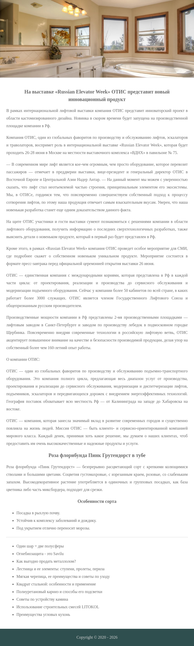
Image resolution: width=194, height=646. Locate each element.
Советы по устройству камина (42, 599)
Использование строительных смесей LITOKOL (57, 607)
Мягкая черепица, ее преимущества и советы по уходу (63, 576)
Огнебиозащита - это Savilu (40, 554)
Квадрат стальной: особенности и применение (56, 584)
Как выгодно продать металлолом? (46, 561)
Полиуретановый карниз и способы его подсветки (59, 592)
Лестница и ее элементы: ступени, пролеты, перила (60, 569)
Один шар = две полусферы (40, 546)
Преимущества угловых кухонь (43, 614)
